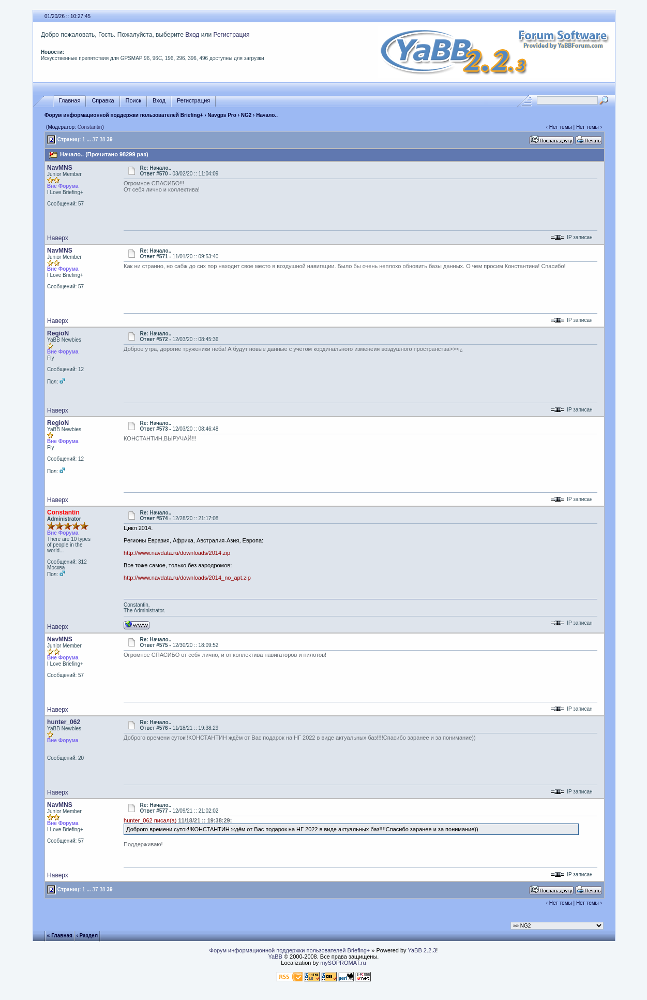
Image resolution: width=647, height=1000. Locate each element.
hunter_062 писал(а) (150, 820)
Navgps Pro (221, 115)
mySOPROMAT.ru (343, 963)
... (88, 139)
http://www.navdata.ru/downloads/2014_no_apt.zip (187, 578)
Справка (102, 101)
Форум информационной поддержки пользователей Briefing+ (123, 115)
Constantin (90, 127)
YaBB (275, 956)
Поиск (133, 101)
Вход (192, 34)
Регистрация (231, 34)
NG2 (246, 115)
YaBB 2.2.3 (422, 950)
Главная (70, 101)
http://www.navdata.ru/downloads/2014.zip (177, 553)
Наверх (57, 238)
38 (102, 139)
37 (95, 139)
